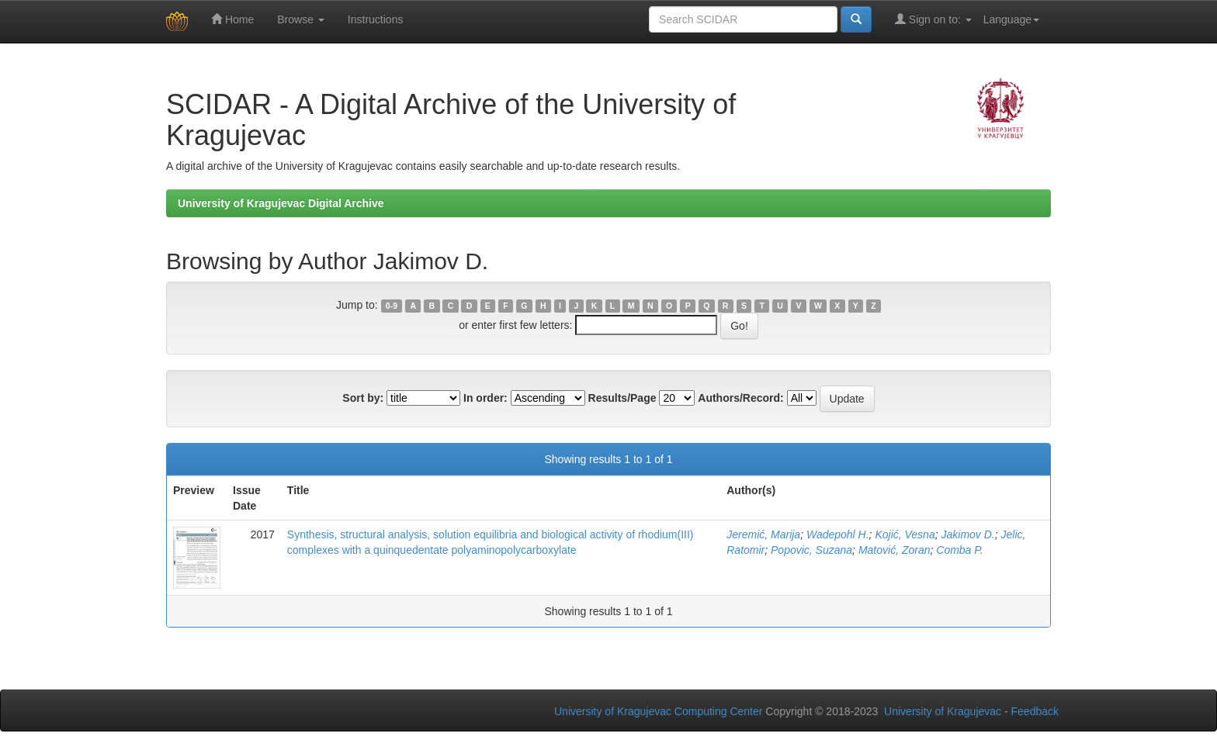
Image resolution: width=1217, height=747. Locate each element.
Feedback (1035, 711)
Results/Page (622, 398)
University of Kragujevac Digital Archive (281, 203)
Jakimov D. (967, 534)
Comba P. (959, 550)
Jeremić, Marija (763, 534)
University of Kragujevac (942, 711)
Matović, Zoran (894, 550)
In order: (485, 398)
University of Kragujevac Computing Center (658, 711)
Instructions (376, 19)
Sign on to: (933, 19)
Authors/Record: (740, 398)
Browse (300, 19)
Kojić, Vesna (904, 534)
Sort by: (362, 398)
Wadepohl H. (837, 534)
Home (232, 19)
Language (1011, 19)
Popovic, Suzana (811, 550)
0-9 (391, 305)
